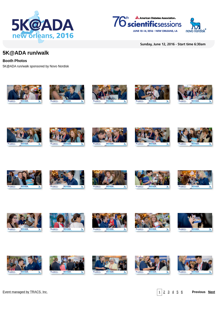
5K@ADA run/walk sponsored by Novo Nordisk (36, 66)
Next (211, 292)
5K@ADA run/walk (26, 53)
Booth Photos (15, 61)
